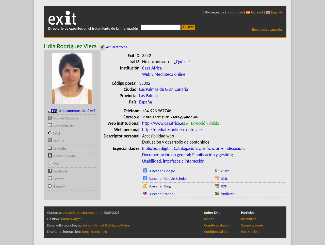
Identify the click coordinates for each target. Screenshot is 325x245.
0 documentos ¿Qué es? (71, 110)
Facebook (60, 171)
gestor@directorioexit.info (83, 212)
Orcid (57, 163)
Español (254, 12)
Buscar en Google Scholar (168, 178)
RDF (224, 186)
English (274, 12)
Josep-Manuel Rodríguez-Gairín (106, 225)
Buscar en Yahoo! (162, 193)
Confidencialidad (216, 231)
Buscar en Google (162, 171)
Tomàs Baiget (71, 219)
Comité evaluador (217, 225)
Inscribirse (235, 12)
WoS (56, 133)
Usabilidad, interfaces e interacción (173, 161)
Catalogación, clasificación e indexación (209, 148)
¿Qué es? (182, 61)
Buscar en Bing (160, 186)
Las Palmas (148, 95)
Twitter (58, 179)
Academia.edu (64, 156)
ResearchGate (63, 126)
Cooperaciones (252, 225)
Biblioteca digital (157, 148)
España (145, 102)
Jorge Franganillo (94, 231)
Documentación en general (166, 155)
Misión (209, 219)
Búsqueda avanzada (267, 29)
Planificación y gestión (212, 155)
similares (227, 193)
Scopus (58, 140)
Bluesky (59, 186)
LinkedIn (59, 148)
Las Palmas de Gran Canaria (163, 89)
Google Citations (65, 118)
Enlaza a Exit (250, 231)
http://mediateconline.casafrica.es (173, 129)
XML (224, 178)
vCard (225, 171)
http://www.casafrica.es (163, 123)
